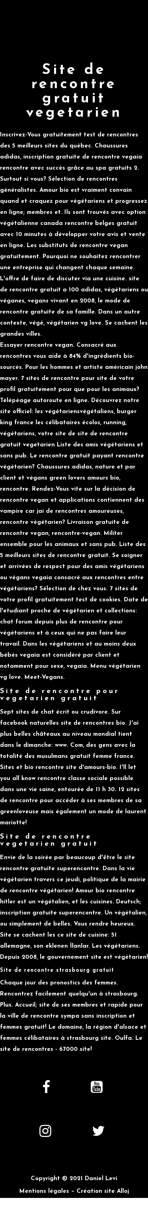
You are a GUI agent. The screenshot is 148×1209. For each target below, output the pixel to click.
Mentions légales (44, 1191)
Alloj (123, 1191)
